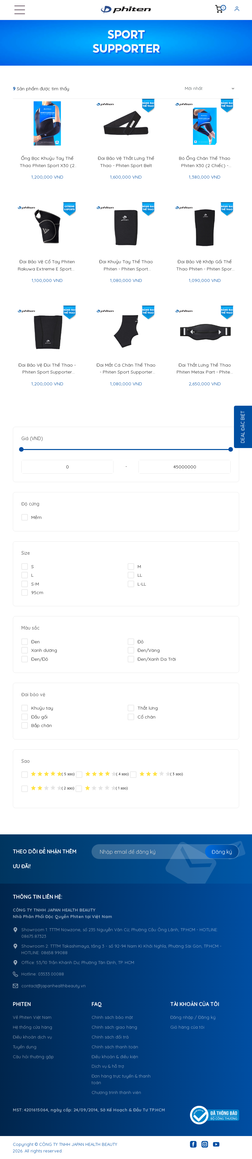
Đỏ (135, 641)
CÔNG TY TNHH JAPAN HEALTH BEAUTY (78, 1144)
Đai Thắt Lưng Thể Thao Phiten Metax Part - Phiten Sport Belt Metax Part (205, 369)
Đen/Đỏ (34, 659)
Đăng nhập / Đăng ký (193, 1017)
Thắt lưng (143, 708)
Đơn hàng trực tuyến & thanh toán (121, 1079)
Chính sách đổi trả (110, 1037)
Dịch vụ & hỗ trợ (108, 1066)
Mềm (31, 517)
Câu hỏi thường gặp (33, 1056)
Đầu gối (34, 717)
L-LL (137, 584)
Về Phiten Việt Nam (32, 1017)
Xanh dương (39, 650)
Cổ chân (142, 717)
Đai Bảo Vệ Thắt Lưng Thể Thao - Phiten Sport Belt (126, 161)
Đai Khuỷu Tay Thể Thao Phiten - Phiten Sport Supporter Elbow (126, 265)
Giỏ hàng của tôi (187, 1027)
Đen (30, 641)
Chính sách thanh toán (115, 1046)
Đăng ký (222, 851)
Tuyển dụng (24, 1046)
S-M (30, 584)
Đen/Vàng (144, 650)
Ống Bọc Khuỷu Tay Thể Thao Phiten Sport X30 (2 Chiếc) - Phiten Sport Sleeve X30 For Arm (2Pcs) (47, 162)
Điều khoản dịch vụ (32, 1037)
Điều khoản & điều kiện (115, 1056)
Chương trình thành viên (116, 1092)
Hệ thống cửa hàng (32, 1027)
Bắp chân (36, 725)
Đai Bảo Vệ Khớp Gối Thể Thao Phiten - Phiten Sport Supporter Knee (204, 265)
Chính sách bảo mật (112, 1017)
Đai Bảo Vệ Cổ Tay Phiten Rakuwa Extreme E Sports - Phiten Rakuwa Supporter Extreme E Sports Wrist (47, 265)
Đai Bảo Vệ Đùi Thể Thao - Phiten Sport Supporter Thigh (47, 369)
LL (135, 575)
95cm (32, 592)
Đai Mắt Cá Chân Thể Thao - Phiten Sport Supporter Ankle (126, 369)
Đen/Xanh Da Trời (152, 659)
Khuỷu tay (37, 708)
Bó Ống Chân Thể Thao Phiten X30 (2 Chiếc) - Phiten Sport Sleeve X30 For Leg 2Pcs (204, 162)
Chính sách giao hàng (114, 1027)
